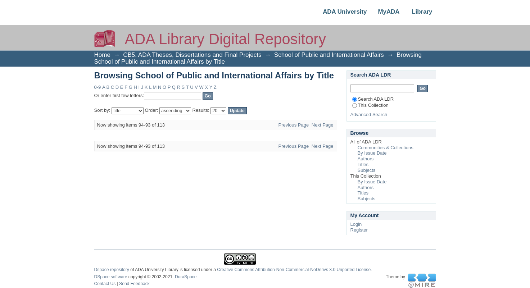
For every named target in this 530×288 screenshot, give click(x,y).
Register (359, 230)
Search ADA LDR (373, 99)
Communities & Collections (385, 147)
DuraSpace (185, 276)
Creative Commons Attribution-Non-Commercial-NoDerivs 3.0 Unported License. (294, 269)
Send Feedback (134, 283)
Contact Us (105, 283)
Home (102, 54)
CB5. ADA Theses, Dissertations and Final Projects (192, 54)
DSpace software (110, 276)
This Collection (370, 105)
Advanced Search (369, 114)
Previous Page (293, 125)
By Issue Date (372, 153)
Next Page (323, 125)
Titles (363, 164)
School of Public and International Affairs (329, 54)
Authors (366, 158)
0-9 (97, 87)
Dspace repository (111, 269)
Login (356, 224)
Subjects (367, 170)
